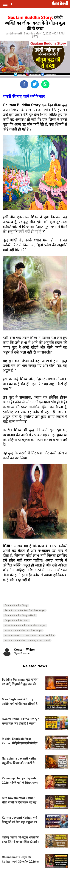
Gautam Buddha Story (16, 605)
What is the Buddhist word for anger (23, 630)
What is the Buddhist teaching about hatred (27, 640)
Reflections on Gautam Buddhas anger (25, 610)
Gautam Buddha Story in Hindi (20, 615)
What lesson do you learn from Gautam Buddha (29, 635)
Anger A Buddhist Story (17, 620)
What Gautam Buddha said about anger (25, 625)
